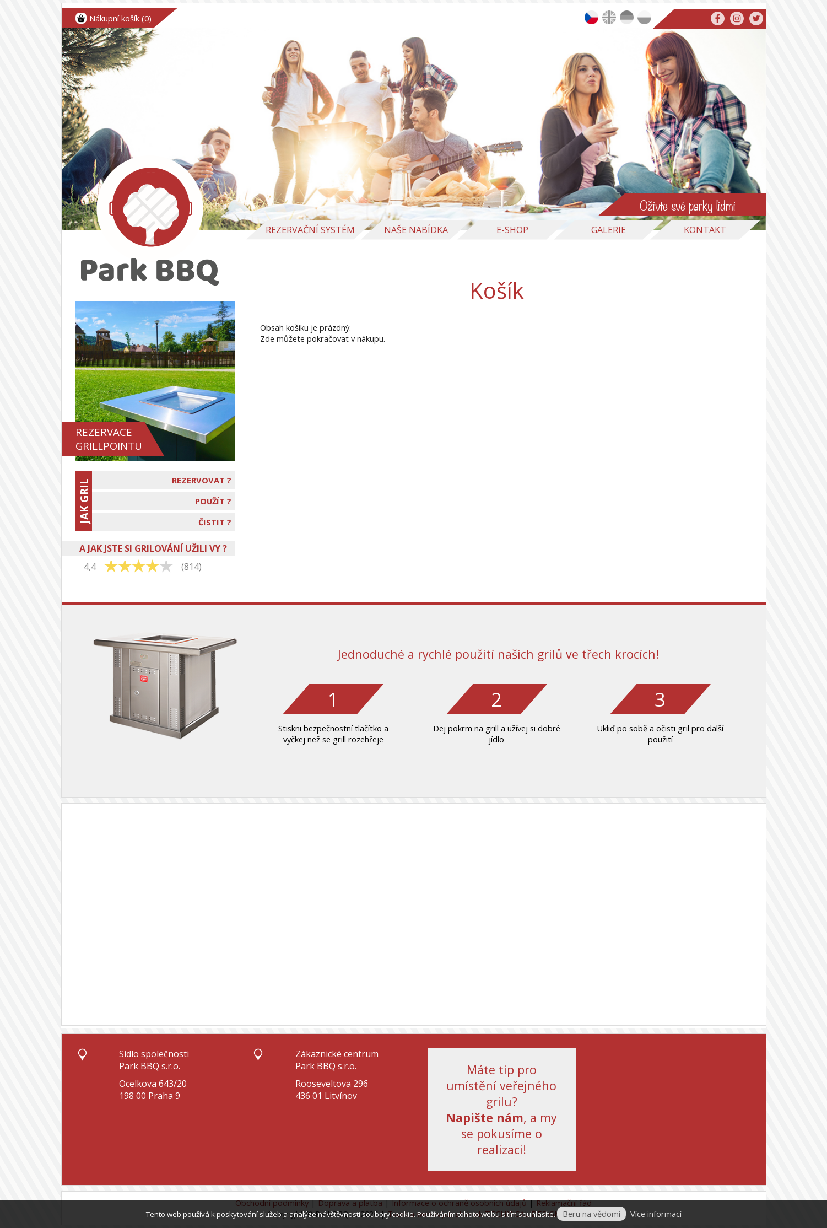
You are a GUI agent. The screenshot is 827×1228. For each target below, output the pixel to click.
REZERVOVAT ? (201, 480)
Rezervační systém (310, 230)
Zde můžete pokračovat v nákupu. (322, 338)
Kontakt (705, 230)
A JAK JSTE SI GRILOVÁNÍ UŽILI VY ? (153, 548)
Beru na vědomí (591, 1213)
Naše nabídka (416, 230)
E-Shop (512, 230)
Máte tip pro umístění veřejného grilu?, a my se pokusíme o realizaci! (501, 1109)
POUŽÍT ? (213, 501)
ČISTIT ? (214, 521)
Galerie (608, 230)
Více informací (656, 1213)
